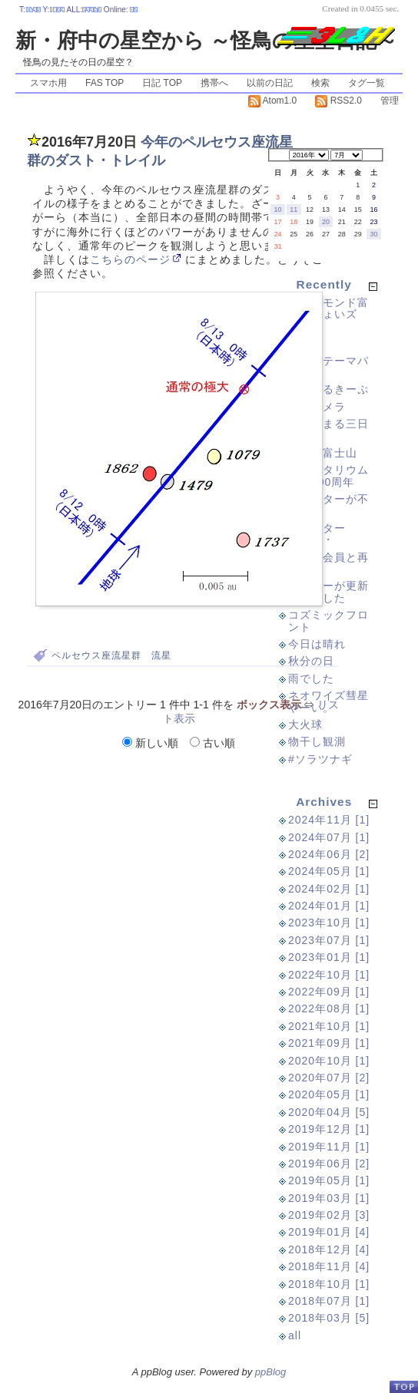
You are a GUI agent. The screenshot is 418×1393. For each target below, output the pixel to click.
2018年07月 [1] (329, 1301)
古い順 (212, 743)
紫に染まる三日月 (328, 429)
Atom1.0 (272, 100)
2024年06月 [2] (329, 854)
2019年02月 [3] (329, 1215)
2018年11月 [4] (329, 1266)
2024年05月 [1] (329, 871)
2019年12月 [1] (329, 1129)
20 (326, 222)
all (294, 1335)
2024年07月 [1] (329, 837)
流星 (161, 655)
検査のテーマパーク (328, 366)
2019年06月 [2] (329, 1163)
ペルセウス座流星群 (96, 655)
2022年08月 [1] (329, 1008)
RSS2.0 (338, 100)
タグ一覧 (366, 83)
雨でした (311, 678)
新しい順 (151, 743)
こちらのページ (130, 260)
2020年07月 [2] (329, 1077)
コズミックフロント (328, 620)
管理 (389, 100)
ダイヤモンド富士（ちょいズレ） (328, 314)
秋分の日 (311, 661)
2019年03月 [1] (329, 1198)
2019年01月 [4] (329, 1232)
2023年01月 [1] (329, 957)
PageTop (403, 1386)
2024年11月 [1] (329, 820)
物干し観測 (317, 741)
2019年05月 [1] (329, 1180)
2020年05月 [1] (329, 1094)
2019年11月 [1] (329, 1146)
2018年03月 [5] (329, 1318)
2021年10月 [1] (329, 1026)
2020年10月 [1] (329, 1061)
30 (374, 234)
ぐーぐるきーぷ (328, 389)
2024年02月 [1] (329, 889)
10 (277, 209)
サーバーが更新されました (328, 591)
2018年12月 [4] (329, 1249)
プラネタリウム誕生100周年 (328, 475)
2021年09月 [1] (329, 1043)
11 (293, 209)
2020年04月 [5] (329, 1112)
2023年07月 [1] (329, 940)
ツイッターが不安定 (328, 505)
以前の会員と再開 (328, 563)
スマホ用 (48, 83)
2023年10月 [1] (329, 922)
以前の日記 (270, 83)
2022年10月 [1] (329, 975)
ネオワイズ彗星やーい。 (328, 701)
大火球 (305, 724)
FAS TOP (104, 83)
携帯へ (214, 83)
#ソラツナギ (320, 759)
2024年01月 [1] (329, 906)
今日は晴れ (317, 644)
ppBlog (270, 1372)
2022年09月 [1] (329, 991)
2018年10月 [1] (329, 1284)
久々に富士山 (322, 453)
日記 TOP (162, 83)
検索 (320, 83)
